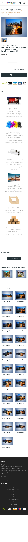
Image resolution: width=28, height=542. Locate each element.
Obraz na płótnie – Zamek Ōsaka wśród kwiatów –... (21, 281)
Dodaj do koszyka (19, 69)
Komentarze (6, 252)
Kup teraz (14, 75)
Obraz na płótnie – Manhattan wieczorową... (7, 301)
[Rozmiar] (12, 64)
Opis (2, 91)
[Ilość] (5, 69)
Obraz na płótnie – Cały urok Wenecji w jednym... (7, 281)
